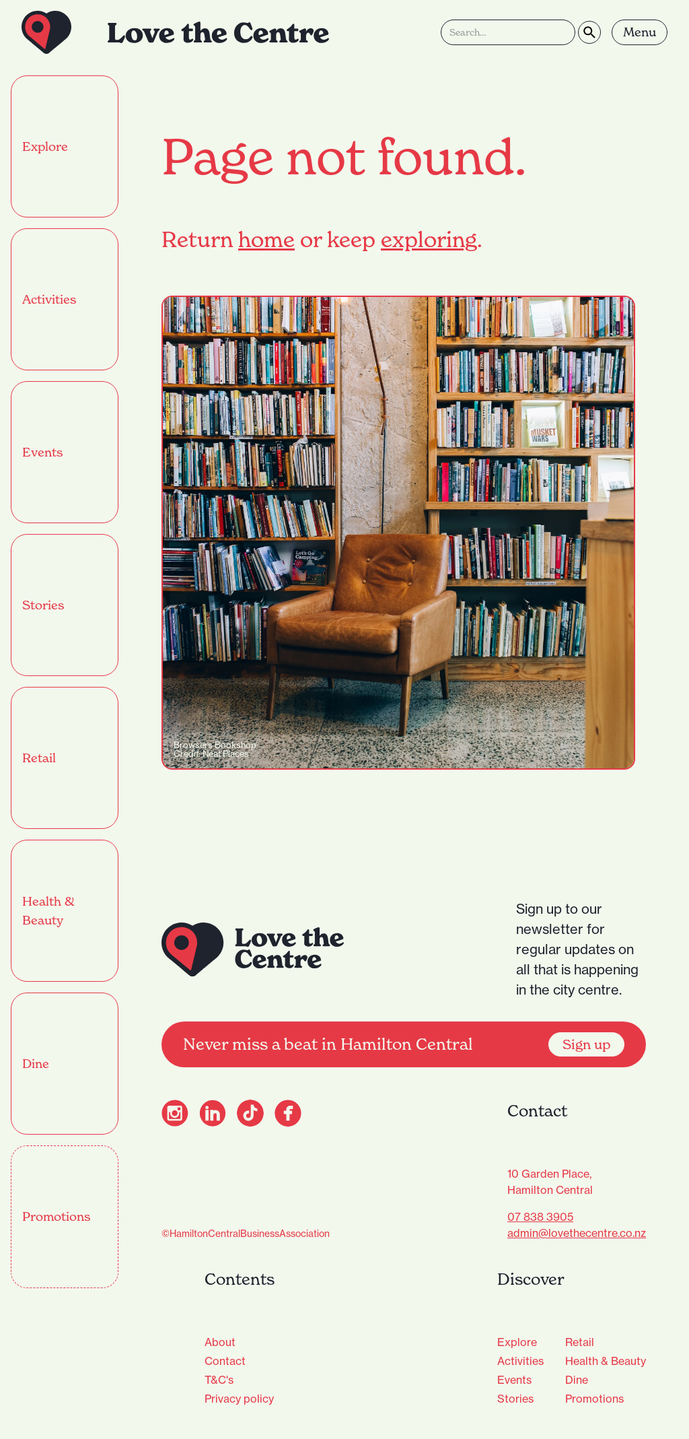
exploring (429, 239)
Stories (515, 1398)
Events (514, 1379)
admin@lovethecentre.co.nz (576, 1233)
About (220, 1342)
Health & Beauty (605, 1361)
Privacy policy (239, 1398)
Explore (517, 1342)
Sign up (586, 1044)
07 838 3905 (540, 1217)
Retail (579, 1342)
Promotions (594, 1398)
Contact (225, 1361)
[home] (175, 32)
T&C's (219, 1379)
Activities (520, 1361)
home (266, 239)
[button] (639, 32)
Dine (576, 1379)
